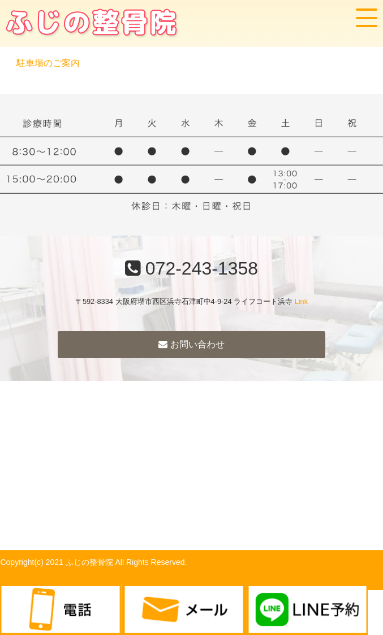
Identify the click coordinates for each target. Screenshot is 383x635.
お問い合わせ (191, 344)
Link (301, 301)
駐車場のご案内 (48, 63)
